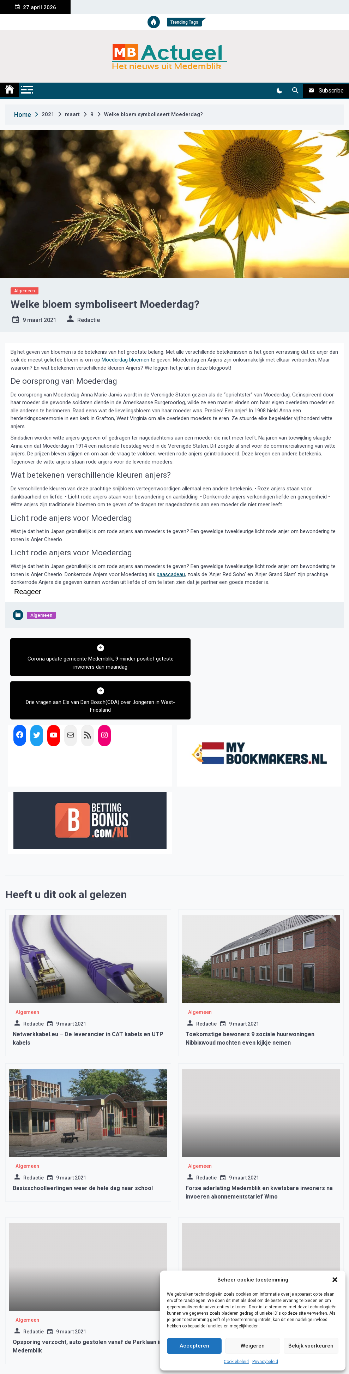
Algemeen (24, 290)
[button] (334, 1279)
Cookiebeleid (236, 1361)
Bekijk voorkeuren (310, 1346)
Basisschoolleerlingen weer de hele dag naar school (83, 1145)
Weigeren (253, 1346)
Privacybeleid (265, 1361)
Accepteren (194, 1346)
